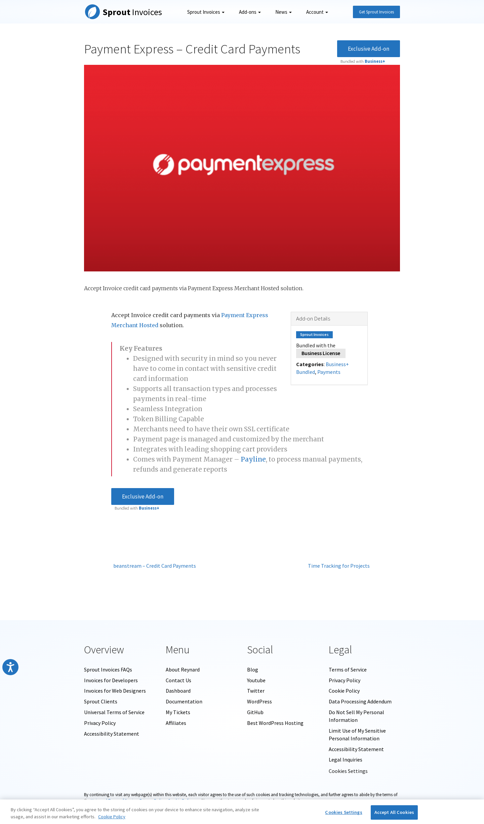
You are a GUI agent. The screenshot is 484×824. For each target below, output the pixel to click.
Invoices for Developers (111, 680)
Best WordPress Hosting (275, 723)
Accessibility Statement (111, 733)
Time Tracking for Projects (340, 565)
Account (317, 12)
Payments (328, 371)
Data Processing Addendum (360, 701)
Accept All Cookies (394, 812)
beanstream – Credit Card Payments (153, 565)
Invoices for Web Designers (115, 690)
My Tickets (178, 712)
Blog (252, 669)
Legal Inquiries (345, 759)
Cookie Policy (344, 690)
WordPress (259, 701)
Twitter (256, 690)
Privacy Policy (100, 723)
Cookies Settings (348, 771)
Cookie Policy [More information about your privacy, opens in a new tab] (111, 817)
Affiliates (176, 723)
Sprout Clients (100, 701)
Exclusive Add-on (368, 48)
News (283, 12)
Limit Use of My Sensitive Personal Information (357, 734)
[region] (242, 811)
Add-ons (250, 12)
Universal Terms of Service (114, 712)
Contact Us (178, 680)
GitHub (255, 712)
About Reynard (183, 669)
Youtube (256, 680)
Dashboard (178, 690)
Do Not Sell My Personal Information (356, 716)
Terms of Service (348, 669)
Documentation (184, 701)
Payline (253, 459)
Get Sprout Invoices (376, 12)
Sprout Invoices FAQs (108, 669)
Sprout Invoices (206, 12)
